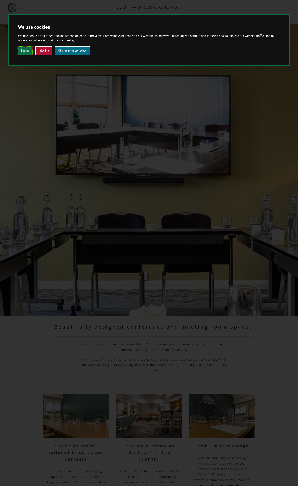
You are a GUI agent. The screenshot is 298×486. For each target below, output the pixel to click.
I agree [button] (25, 50)
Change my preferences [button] (72, 50)
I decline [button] (44, 50)
